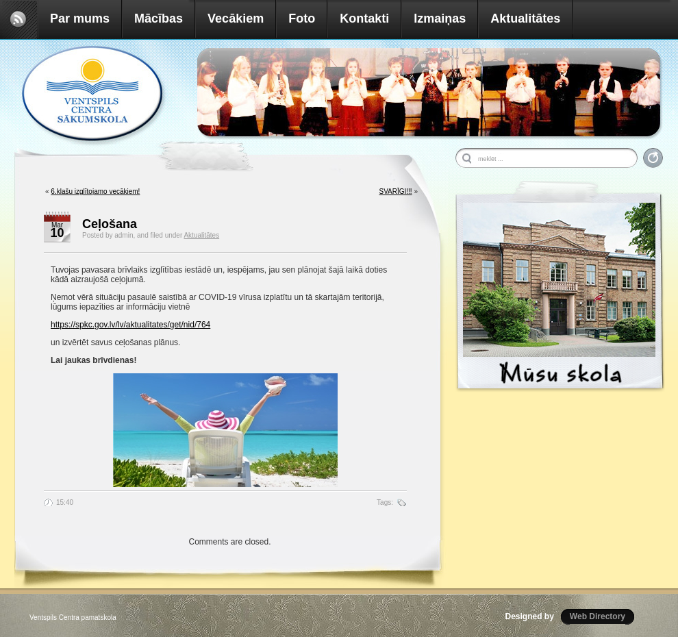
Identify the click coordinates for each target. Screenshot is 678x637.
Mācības (158, 18)
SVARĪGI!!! (395, 191)
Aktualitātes (525, 18)
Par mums (80, 18)
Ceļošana (109, 224)
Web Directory (597, 616)
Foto (301, 18)
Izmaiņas (440, 18)
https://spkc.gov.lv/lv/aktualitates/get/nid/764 (130, 324)
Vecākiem (236, 18)
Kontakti (364, 18)
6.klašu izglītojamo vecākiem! (95, 191)
